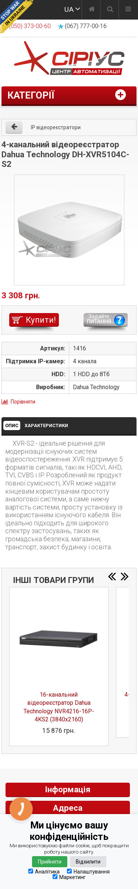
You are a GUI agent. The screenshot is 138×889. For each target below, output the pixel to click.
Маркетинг (69, 877)
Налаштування (88, 871)
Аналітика (44, 871)
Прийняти (49, 862)
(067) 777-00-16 (86, 26)
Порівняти (23, 402)
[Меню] (128, 10)
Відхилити (88, 862)
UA (69, 9)
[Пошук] (110, 10)
